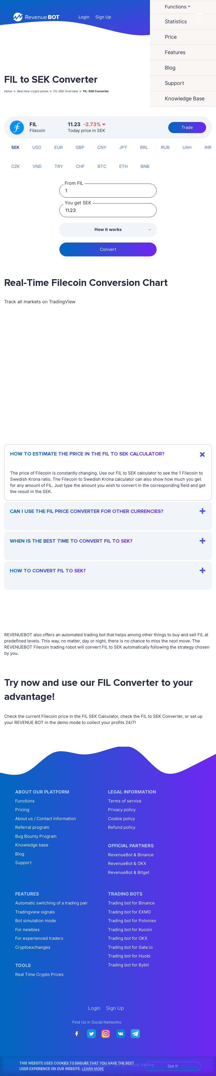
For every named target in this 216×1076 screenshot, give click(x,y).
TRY (59, 166)
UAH (187, 147)
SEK (15, 147)
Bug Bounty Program (36, 836)
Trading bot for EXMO (129, 912)
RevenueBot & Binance (131, 854)
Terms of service (124, 801)
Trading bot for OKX (127, 938)
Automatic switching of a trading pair (51, 903)
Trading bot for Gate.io (130, 947)
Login (83, 17)
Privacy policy (122, 809)
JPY (123, 147)
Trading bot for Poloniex (132, 920)
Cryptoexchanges (32, 947)
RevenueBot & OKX (127, 863)
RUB (165, 147)
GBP (80, 147)
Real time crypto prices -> (34, 91)
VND (37, 166)
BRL (144, 147)
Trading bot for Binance (131, 903)
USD (36, 147)
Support (23, 862)
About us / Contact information (45, 818)
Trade (187, 127)
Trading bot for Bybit (128, 965)
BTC (102, 166)
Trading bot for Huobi (129, 956)
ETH (123, 166)
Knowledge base (31, 845)
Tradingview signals (35, 912)
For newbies (27, 929)
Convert (108, 249)
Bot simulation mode (35, 920)
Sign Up (103, 17)
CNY (101, 147)
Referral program (32, 827)
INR (208, 147)
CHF (80, 166)
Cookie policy (121, 818)
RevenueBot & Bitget (128, 872)
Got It (173, 1066)
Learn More (93, 1068)
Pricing (22, 809)
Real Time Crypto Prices (39, 974)
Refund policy (121, 827)
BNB (145, 166)
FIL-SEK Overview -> (67, 91)
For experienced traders (39, 938)
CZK (15, 166)
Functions (25, 801)
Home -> (10, 91)
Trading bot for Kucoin (130, 929)
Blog (19, 854)
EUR (58, 147)
